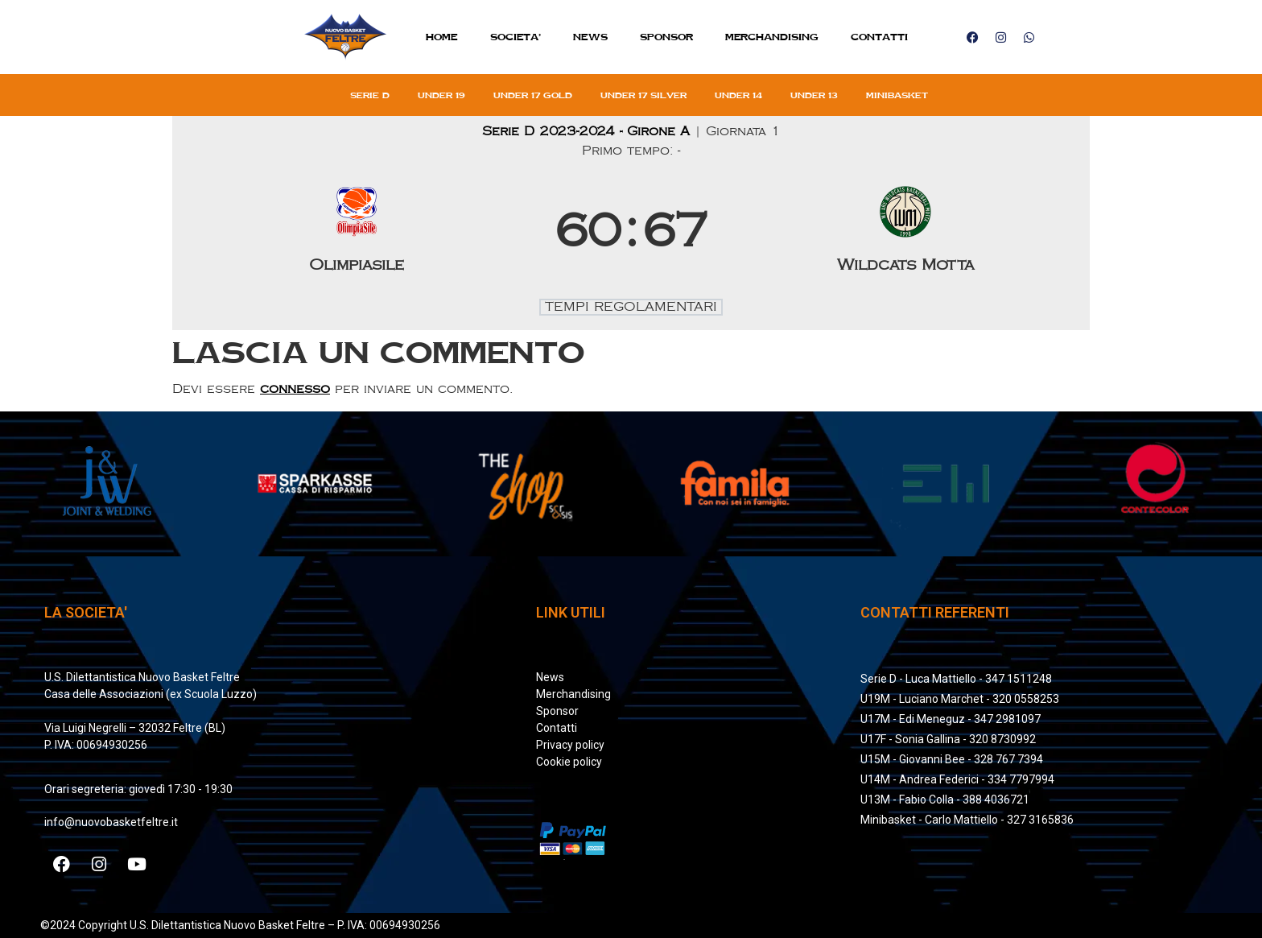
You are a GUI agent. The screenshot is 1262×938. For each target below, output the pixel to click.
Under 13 (814, 95)
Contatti (879, 37)
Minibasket (897, 95)
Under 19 (441, 95)
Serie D (370, 95)
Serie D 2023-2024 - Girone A (588, 131)
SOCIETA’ (515, 37)
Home (442, 37)
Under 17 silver (643, 95)
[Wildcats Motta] (906, 233)
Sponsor (666, 37)
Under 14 (738, 95)
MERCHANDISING (772, 37)
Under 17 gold (532, 95)
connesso (295, 389)
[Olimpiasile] (356, 233)
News (590, 37)
